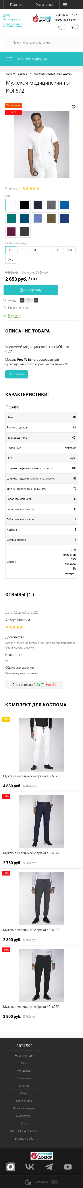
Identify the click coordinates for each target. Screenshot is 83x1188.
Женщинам (24, 1070)
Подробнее (17, 374)
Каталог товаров (26, 59)
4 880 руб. (20, 786)
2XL (70, 250)
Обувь (24, 1093)
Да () (40, 685)
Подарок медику (24, 1108)
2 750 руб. (20, 862)
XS (10, 250)
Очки (24, 1123)
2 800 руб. (20, 939)
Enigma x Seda (24, 1138)
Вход (6, 14)
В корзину (31, 290)
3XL (10, 259)
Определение (12, 24)
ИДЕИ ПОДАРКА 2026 (24, 1131)
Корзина (41, 1182)
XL (58, 250)
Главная (16, 4)
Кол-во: (12, 300)
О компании (44, 4)
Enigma (24, 1085)
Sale (24, 1063)
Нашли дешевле (16, 307)
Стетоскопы (24, 1100)
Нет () (51, 685)
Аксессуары (24, 1116)
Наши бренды (24, 1055)
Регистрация (11, 19)
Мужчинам (24, 1078)
